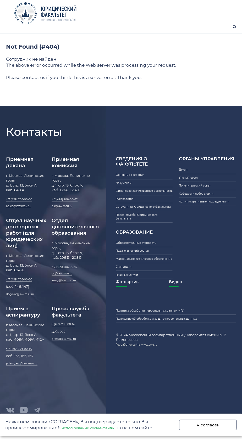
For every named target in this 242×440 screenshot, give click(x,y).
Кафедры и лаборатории (201, 208)
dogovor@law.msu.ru (24, 306)
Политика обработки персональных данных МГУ (159, 359)
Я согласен (214, 424)
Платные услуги (130, 319)
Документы (126, 193)
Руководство (127, 218)
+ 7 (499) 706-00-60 (22, 207)
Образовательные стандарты (142, 274)
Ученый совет (191, 188)
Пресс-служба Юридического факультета (142, 245)
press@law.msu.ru (67, 354)
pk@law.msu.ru (65, 215)
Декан (184, 178)
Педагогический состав (137, 284)
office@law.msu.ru (22, 215)
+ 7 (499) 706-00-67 (68, 207)
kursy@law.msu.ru (67, 294)
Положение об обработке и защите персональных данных (168, 369)
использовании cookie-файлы (96, 427)
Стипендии (126, 309)
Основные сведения (134, 183)
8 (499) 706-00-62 (67, 338)
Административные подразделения (196, 220)
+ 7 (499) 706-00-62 (68, 278)
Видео (191, 328)
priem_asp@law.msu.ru (26, 379)
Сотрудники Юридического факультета (140, 230)
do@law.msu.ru (65, 286)
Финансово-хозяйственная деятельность (140, 205)
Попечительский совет (199, 198)
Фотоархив (130, 328)
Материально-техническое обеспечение (140, 296)
